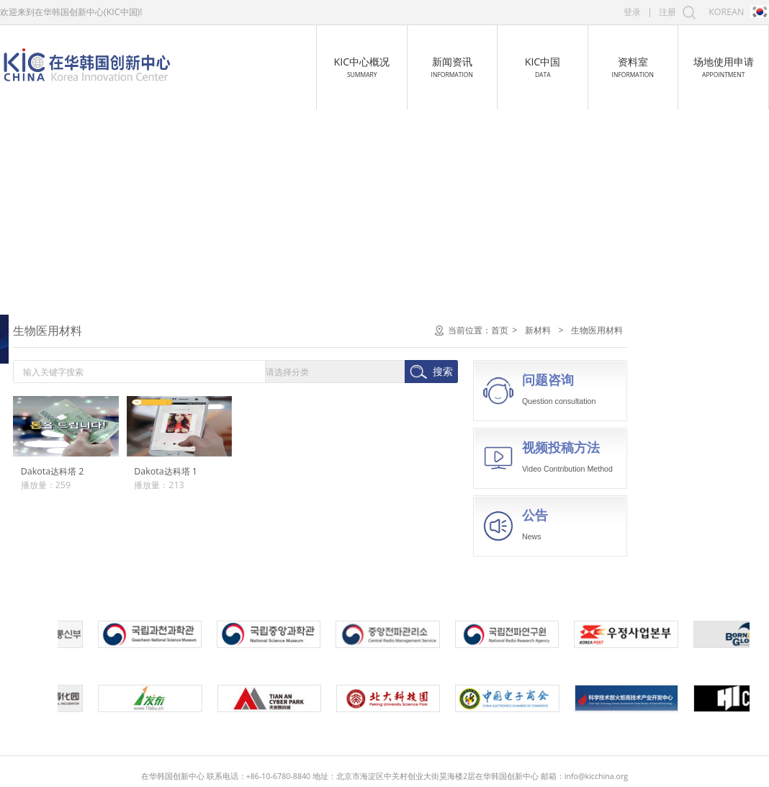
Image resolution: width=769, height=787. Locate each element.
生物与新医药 (49, 363)
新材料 (34, 429)
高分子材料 (41, 509)
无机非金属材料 (49, 483)
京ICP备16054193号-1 (506, 766)
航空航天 (39, 396)
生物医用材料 (45, 535)
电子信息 (39, 330)
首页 (640, 330)
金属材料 (36, 457)
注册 (667, 12)
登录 (632, 12)
